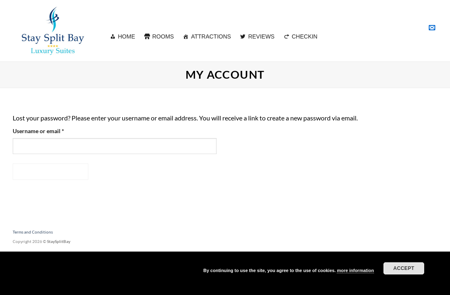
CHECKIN (305, 36)
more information (355, 270)
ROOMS (163, 36)
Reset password (50, 171)
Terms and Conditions (33, 231)
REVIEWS (261, 36)
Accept (403, 268)
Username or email (50, 130)
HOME (126, 36)
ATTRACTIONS (211, 36)
